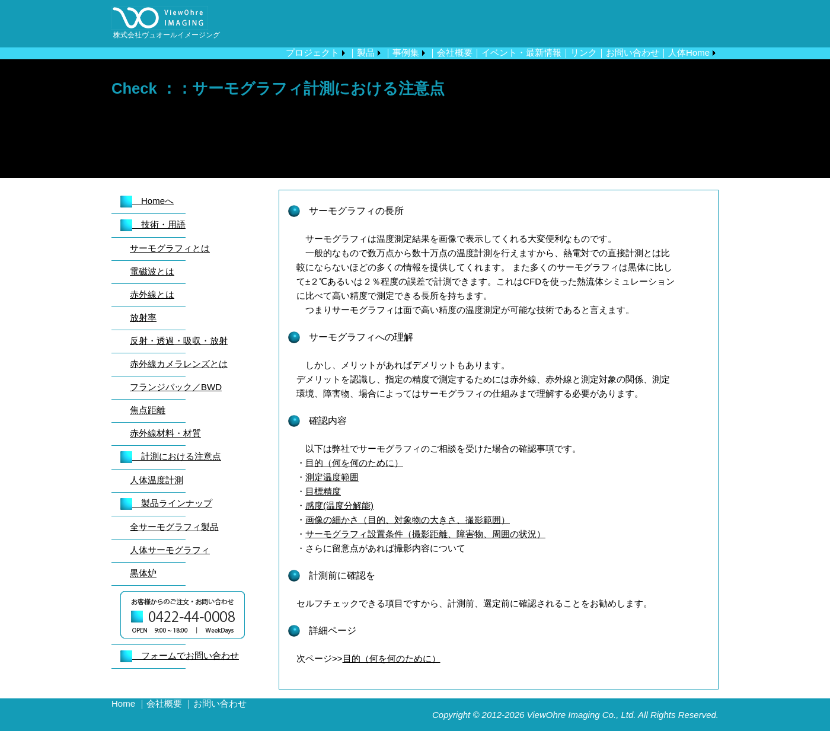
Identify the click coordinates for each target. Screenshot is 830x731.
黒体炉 (143, 573)
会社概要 (164, 703)
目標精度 (323, 491)
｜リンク (579, 52)
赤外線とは (152, 294)
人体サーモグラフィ (170, 550)
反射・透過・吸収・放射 (179, 341)
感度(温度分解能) (339, 505)
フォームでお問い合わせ (179, 655)
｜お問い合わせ (628, 52)
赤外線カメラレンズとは (179, 364)
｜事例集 (401, 52)
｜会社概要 (450, 52)
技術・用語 (153, 224)
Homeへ (147, 201)
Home (123, 703)
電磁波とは (152, 271)
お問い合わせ (220, 703)
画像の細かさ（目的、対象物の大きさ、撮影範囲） (407, 520)
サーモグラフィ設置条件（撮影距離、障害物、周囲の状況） (425, 534)
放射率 (143, 317)
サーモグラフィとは (170, 248)
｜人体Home (684, 52)
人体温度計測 (156, 480)
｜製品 (361, 52)
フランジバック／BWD (176, 387)
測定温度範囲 (332, 477)
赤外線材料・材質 (165, 433)
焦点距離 (147, 410)
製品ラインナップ (166, 503)
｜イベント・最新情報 (517, 52)
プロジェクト (312, 52)
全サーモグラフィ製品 (174, 527)
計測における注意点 (170, 456)
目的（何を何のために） (354, 463)
